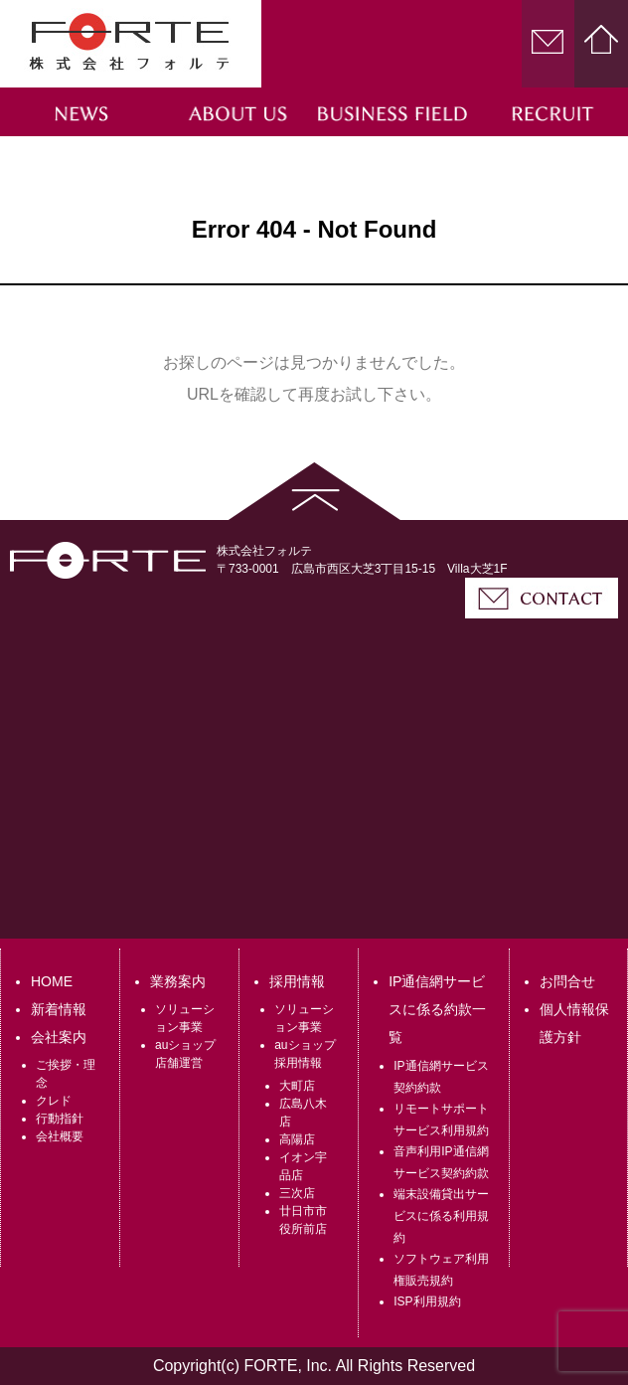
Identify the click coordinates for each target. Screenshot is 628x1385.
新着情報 (58, 1009)
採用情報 (297, 981)
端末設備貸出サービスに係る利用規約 (441, 1215)
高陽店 (297, 1139)
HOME (52, 981)
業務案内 (178, 981)
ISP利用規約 (426, 1301)
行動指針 (59, 1118)
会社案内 (58, 1037)
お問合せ (567, 981)
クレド (54, 1101)
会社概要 (59, 1136)
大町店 (297, 1086)
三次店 (297, 1193)
